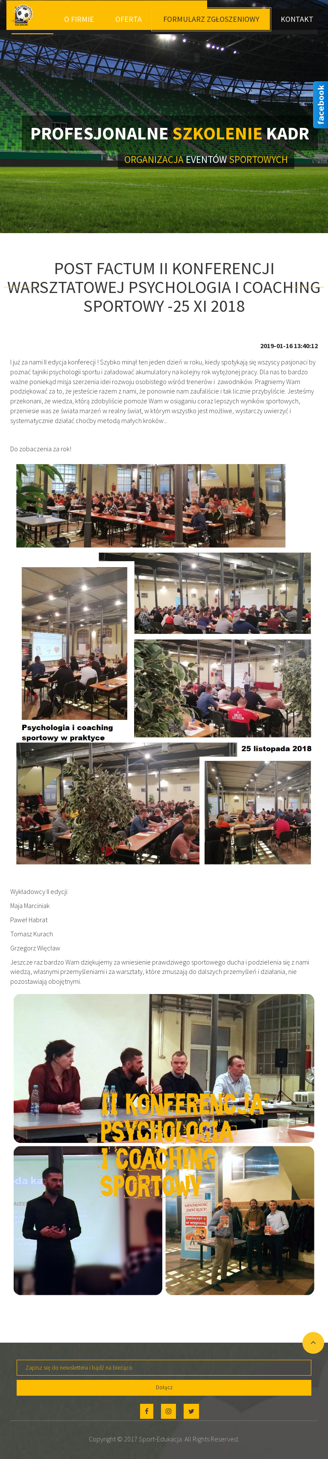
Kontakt (297, 19)
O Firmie (79, 19)
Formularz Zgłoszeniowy (211, 19)
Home (32, 19)
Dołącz (164, 1387)
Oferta (128, 19)
